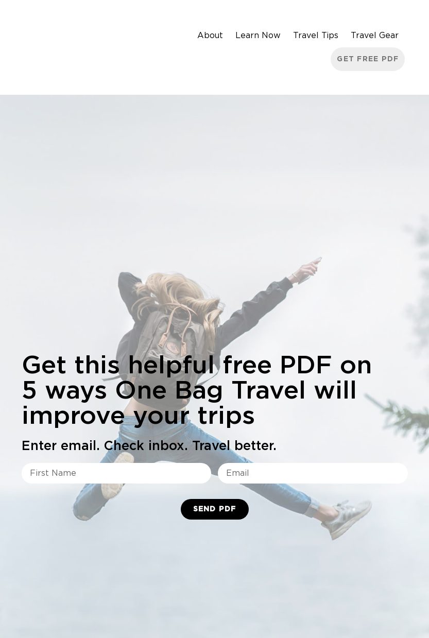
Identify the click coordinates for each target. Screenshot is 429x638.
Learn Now (258, 35)
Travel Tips (315, 35)
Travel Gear (375, 35)
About (210, 35)
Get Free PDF (368, 59)
